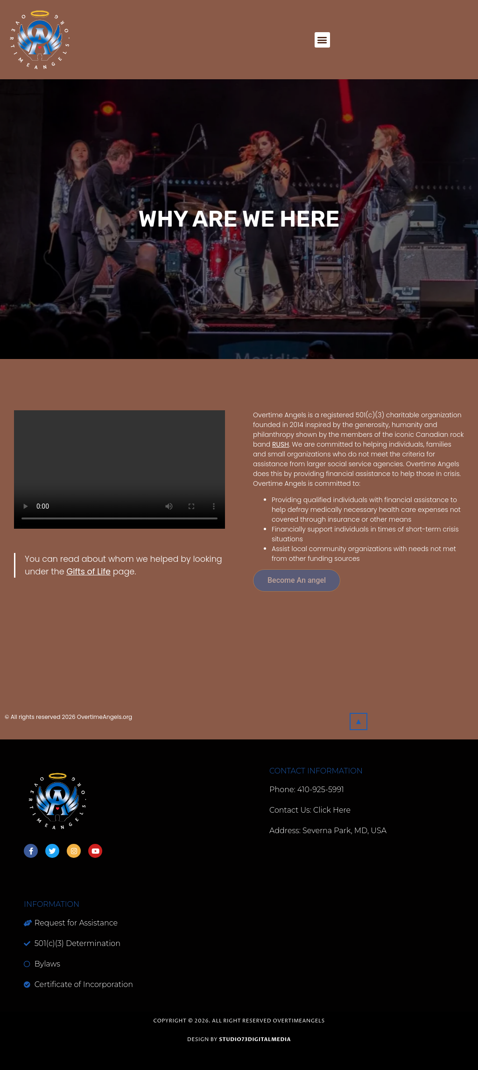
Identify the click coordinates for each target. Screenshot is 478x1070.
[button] (322, 40)
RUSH (280, 444)
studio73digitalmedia (255, 1039)
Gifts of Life (88, 571)
